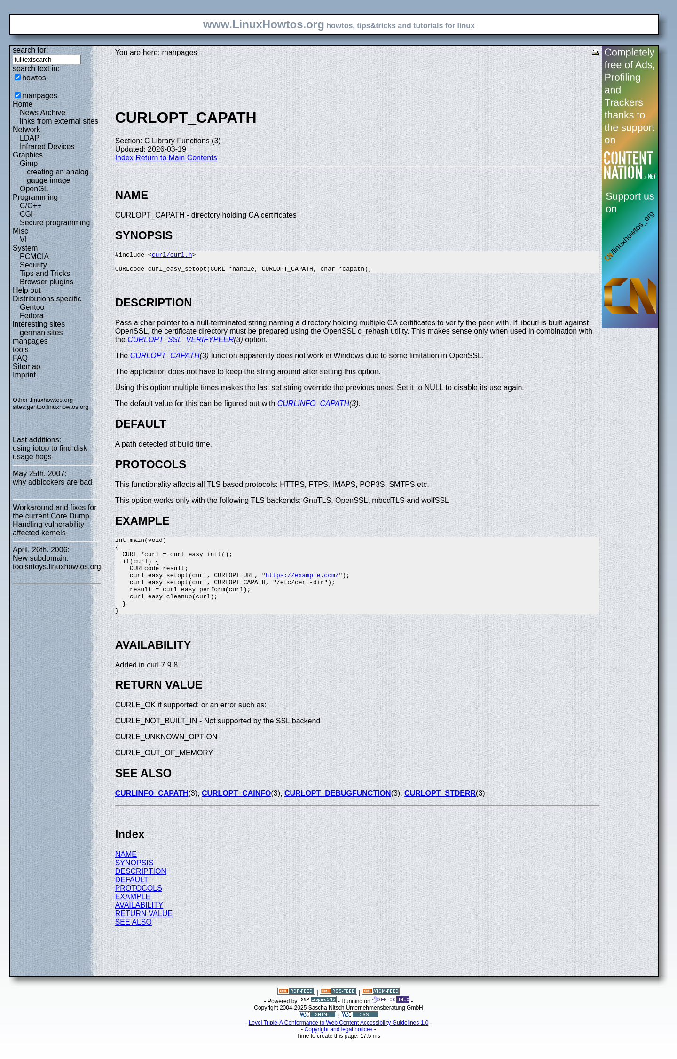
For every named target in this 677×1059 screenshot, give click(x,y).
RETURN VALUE (144, 933)
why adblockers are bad (52, 482)
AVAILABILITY (139, 925)
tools (21, 349)
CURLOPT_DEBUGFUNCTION (337, 813)
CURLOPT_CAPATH (165, 360)
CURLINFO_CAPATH (313, 408)
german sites (41, 333)
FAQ (20, 358)
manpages (39, 96)
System (25, 248)
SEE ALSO (133, 942)
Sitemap (26, 366)
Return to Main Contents (176, 158)
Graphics (28, 155)
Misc (20, 231)
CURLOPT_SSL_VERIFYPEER (180, 344)
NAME (126, 874)
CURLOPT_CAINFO (236, 813)
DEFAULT (132, 899)
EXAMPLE (133, 916)
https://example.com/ (301, 587)
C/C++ (30, 206)
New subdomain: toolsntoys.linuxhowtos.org (57, 562)
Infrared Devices (47, 146)
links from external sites (59, 121)
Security (33, 265)
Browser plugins (46, 282)
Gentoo (32, 307)
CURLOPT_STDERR (440, 813)
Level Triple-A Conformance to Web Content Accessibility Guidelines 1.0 (339, 1042)
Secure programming (55, 223)
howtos (34, 78)
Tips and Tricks (45, 273)
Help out (27, 290)
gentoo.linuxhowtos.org (58, 406)
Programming (35, 197)
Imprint (24, 375)
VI (23, 239)
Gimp (29, 163)
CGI (26, 214)
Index (124, 158)
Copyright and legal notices (339, 1049)
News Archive (42, 113)
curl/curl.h (172, 255)
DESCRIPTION (140, 891)
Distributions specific (47, 299)
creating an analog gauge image (58, 176)
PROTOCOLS (138, 908)
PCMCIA (34, 256)
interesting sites (39, 324)
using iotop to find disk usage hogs (50, 452)
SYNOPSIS (134, 882)
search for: (30, 50)
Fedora (32, 316)
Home (23, 104)
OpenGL (34, 189)
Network (26, 129)
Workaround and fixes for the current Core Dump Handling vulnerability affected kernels (54, 520)
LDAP (29, 138)
